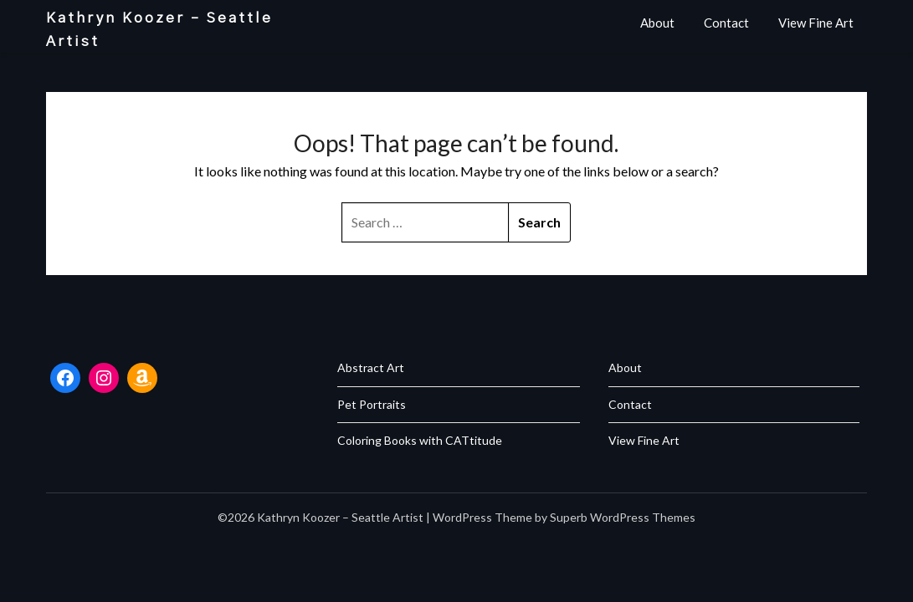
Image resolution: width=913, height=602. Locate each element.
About (657, 22)
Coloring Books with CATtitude (419, 440)
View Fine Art (816, 22)
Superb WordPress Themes (622, 517)
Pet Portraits (371, 404)
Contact (726, 22)
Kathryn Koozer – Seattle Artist (159, 29)
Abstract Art (370, 367)
